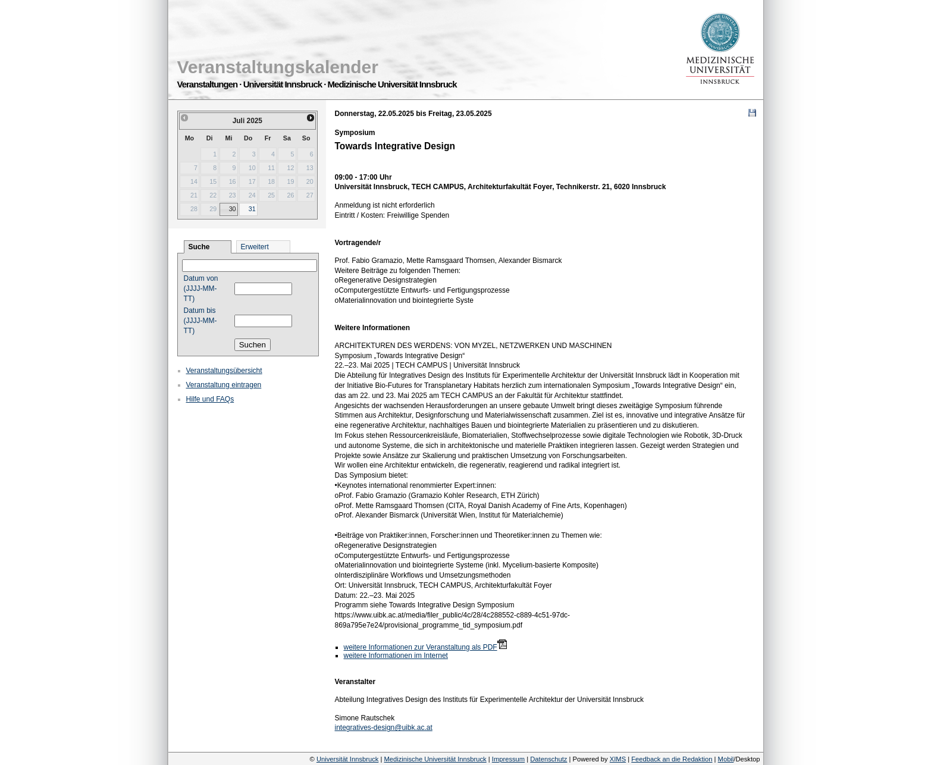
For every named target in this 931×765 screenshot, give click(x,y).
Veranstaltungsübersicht (224, 370)
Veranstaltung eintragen (224, 385)
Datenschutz (548, 759)
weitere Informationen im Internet (396, 655)
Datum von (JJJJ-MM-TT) (201, 288)
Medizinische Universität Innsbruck (435, 759)
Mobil (726, 759)
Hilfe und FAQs (210, 399)
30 (232, 208)
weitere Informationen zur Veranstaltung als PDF (420, 647)
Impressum (508, 759)
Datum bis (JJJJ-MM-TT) (200, 320)
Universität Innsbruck (347, 759)
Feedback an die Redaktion (671, 759)
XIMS (618, 759)
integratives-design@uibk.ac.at (383, 727)
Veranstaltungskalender (277, 67)
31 (252, 208)
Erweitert (255, 247)
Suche (199, 247)
